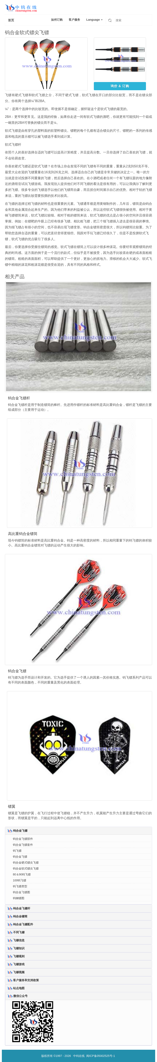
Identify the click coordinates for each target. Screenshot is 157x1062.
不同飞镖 (19, 932)
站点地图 (19, 988)
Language (94, 19)
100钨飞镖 (19, 880)
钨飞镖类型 (20, 886)
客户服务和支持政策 (26, 980)
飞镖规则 (19, 956)
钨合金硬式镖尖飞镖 (26, 862)
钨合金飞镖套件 (23, 844)
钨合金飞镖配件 (23, 924)
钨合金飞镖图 (21, 892)
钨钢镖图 (18, 898)
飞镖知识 (19, 948)
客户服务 (74, 19)
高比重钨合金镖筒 (22, 534)
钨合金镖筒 (20, 916)
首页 (11, 20)
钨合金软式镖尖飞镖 (26, 868)
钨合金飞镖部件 (23, 838)
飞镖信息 (19, 940)
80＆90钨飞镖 (22, 874)
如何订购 (57, 19)
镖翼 (11, 806)
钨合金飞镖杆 (19, 398)
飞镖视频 (19, 972)
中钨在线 (79, 1055)
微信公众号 (20, 996)
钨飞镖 (17, 850)
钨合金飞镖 (17, 671)
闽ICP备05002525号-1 (100, 1055)
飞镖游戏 (19, 964)
